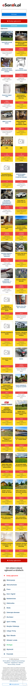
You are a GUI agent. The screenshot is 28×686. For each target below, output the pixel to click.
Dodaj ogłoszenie (14, 21)
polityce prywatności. (14, 681)
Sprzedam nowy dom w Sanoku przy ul (21, 254)
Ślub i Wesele (9, 636)
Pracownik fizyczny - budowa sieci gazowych (7, 175)
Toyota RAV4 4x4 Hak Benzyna (7, 43)
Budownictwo (9, 599)
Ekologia (7, 645)
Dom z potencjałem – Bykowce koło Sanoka (21, 518)
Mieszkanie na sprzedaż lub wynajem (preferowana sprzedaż (21, 44)
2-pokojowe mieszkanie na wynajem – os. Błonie (7, 545)
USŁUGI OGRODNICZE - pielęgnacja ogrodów (21, 386)
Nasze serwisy (11, 664)
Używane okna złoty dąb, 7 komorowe (21, 306)
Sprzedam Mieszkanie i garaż (6, 227)
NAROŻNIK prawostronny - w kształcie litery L (6, 281)
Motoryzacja (9, 580)
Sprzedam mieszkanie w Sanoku (7, 333)
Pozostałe (8, 654)
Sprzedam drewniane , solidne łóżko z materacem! (6, 255)
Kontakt (18, 664)
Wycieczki (8, 649)
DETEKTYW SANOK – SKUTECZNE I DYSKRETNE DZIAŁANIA (21, 176)
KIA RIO (21, 359)
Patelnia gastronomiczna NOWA (21, 69)
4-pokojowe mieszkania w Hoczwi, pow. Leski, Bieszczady (21, 545)
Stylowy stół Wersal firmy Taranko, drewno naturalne (6, 70)
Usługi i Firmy (9, 631)
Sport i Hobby (9, 622)
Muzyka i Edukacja (11, 626)
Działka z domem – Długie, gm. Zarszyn (7, 491)
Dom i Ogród (9, 594)
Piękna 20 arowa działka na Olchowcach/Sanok (7, 439)
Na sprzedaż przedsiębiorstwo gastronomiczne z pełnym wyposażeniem (7, 203)
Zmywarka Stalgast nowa (7, 95)
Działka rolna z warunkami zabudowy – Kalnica (21, 413)
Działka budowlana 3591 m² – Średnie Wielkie (21, 438)
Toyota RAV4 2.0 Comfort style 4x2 (21, 201)
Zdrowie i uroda (10, 640)
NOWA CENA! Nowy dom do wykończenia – (7, 518)
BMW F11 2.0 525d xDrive (6, 122)
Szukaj (14, 14)
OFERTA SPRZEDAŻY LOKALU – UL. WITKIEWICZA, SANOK (21, 123)
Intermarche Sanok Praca (7, 359)
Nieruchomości (10, 585)
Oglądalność (14, 662)
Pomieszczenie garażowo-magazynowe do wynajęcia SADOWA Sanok (7, 387)
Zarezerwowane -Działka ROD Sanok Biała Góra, (21, 96)
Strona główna (7, 661)
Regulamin (7, 662)
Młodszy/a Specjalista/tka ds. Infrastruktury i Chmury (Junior (7, 308)
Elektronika (8, 603)
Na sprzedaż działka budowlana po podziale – (21, 466)
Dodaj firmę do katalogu (18, 661)
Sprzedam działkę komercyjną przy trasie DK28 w (21, 228)
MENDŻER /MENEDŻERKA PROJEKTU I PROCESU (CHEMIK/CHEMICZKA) (6, 410)
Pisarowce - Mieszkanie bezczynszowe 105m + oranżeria (21, 334)
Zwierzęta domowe (11, 613)
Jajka (7, 148)
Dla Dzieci (8, 617)
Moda (6, 608)
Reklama (21, 662)
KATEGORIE (14, 26)
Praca (6, 589)
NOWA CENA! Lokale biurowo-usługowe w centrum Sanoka (7, 466)
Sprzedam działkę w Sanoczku (21, 280)
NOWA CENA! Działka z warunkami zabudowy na (21, 492)
